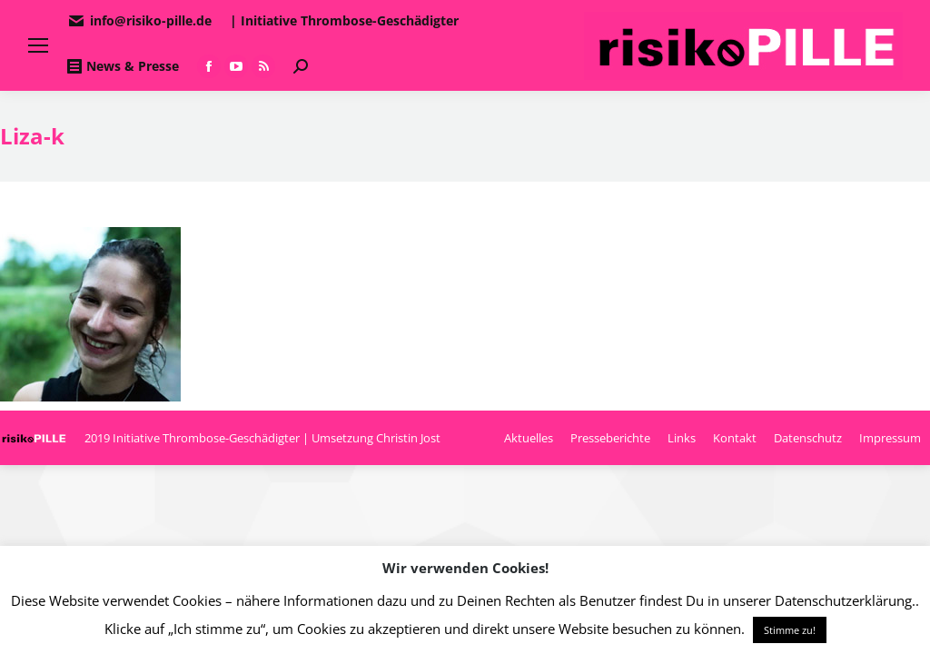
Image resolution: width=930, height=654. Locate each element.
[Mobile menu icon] (38, 45)
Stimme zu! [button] (790, 630)
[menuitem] (528, 438)
